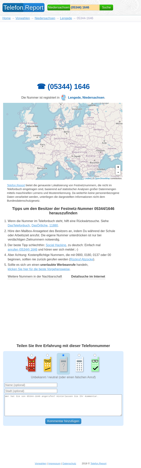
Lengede (66, 18)
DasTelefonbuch (19, 225)
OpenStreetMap (102, 178)
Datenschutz (69, 463)
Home (7, 18)
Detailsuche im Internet (88, 276)
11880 (53, 225)
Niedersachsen (45, 18)
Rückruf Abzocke (81, 259)
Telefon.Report (16, 185)
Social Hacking (56, 245)
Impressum (54, 463)
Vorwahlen (22, 18)
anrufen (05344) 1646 (22, 249)
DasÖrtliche (40, 225)
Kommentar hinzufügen (63, 421)
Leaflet (88, 178)
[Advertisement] (70, 50)
